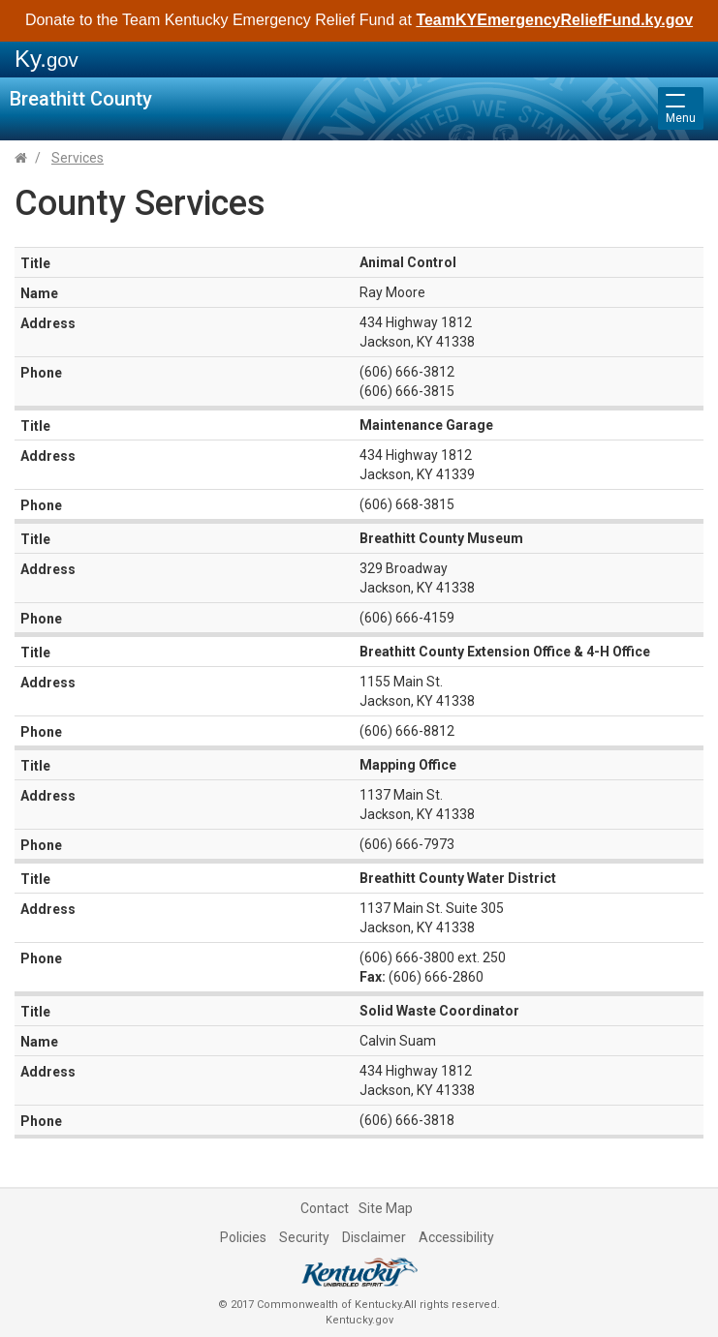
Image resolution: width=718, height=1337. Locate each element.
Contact (324, 1208)
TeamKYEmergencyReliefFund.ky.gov (554, 20)
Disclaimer (374, 1237)
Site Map (386, 1208)
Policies (243, 1237)
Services (77, 158)
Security (304, 1237)
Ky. (46, 59)
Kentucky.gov (359, 1320)
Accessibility (456, 1237)
